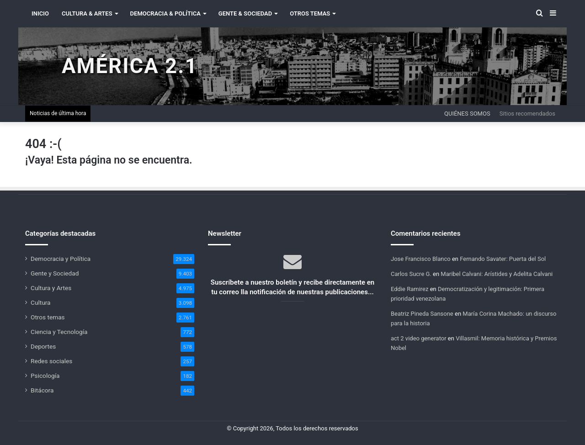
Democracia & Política (165, 13)
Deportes (43, 346)
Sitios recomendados (527, 113)
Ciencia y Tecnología (59, 331)
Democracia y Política (60, 258)
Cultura (40, 302)
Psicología (45, 375)
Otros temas (48, 317)
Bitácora (42, 390)
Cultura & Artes (87, 13)
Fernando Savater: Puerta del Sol (503, 258)
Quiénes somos (467, 113)
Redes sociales (51, 361)
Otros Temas (310, 13)
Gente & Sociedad (245, 13)
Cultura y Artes (51, 287)
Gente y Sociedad (55, 273)
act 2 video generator (419, 338)
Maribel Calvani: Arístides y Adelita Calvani (497, 273)
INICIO (40, 13)
